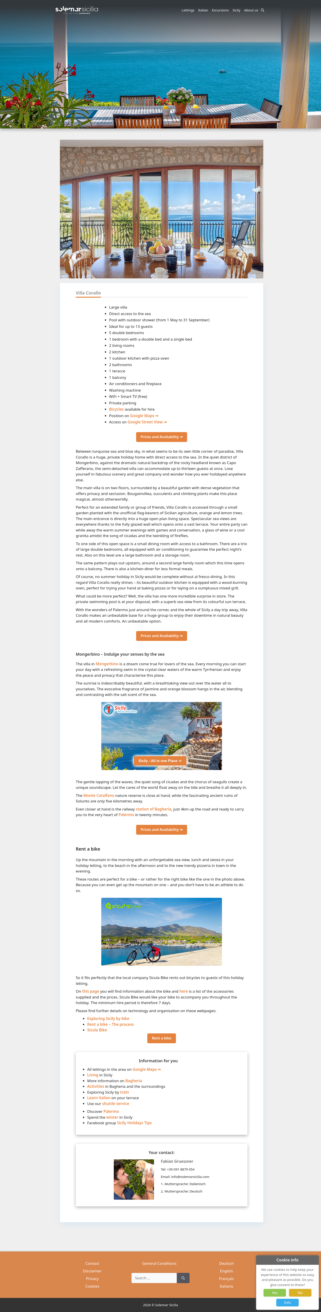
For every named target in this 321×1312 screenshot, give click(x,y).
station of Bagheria (153, 809)
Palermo (126, 814)
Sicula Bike (97, 1030)
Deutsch (226, 1263)
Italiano (226, 1286)
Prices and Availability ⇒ (162, 436)
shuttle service (115, 1103)
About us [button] (252, 10)
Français (226, 1278)
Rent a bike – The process (110, 1024)
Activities (95, 1086)
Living (92, 1074)
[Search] (183, 1278)
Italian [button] (203, 10)
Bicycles (116, 409)
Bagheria (133, 1080)
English (226, 1271)
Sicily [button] (237, 10)
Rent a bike (161, 1038)
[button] (259, 225)
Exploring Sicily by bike (108, 1018)
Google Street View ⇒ (147, 422)
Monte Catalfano (98, 795)
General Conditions (159, 1263)
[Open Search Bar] (263, 10)
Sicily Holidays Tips (134, 1122)
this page (90, 991)
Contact (92, 1263)
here (184, 991)
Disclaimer (92, 1271)
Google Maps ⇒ (144, 415)
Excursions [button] (221, 10)
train (124, 1092)
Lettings (188, 10)
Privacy (92, 1278)
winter (112, 1117)
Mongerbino (107, 663)
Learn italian (98, 1097)
